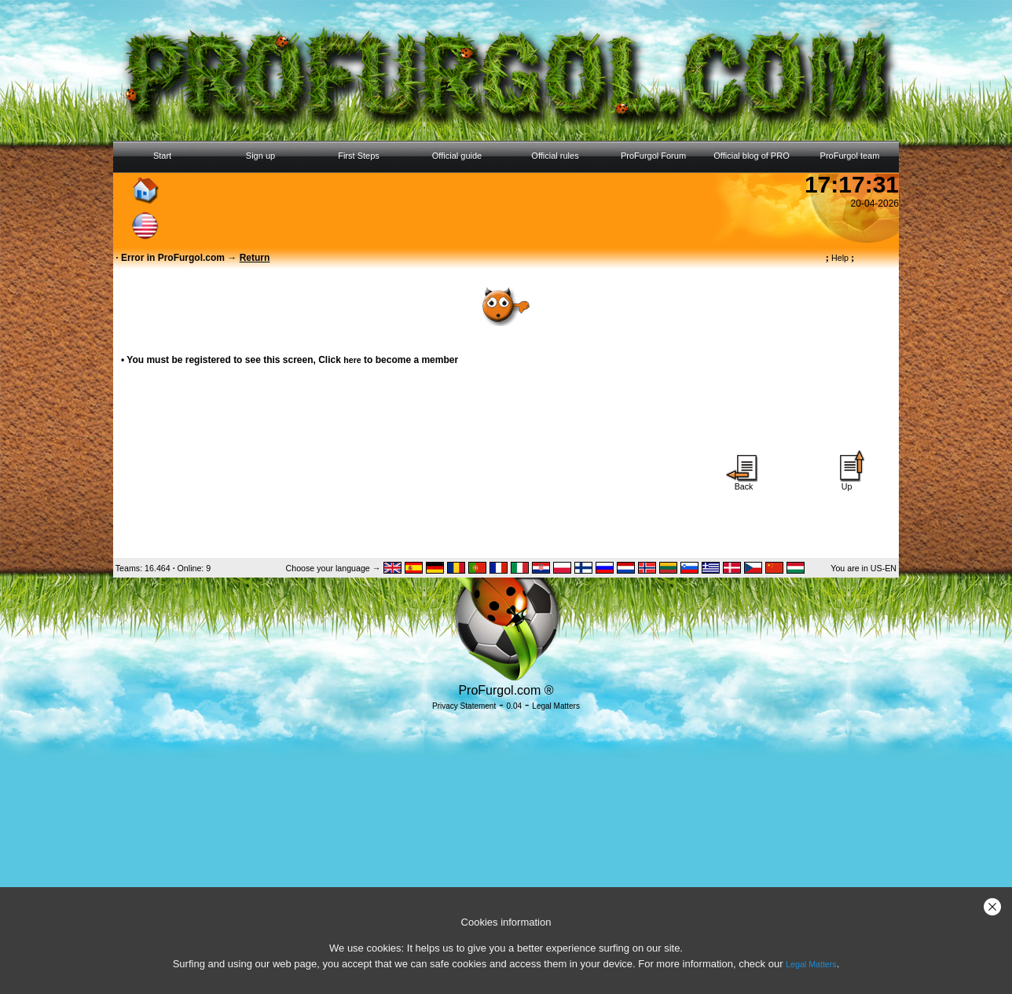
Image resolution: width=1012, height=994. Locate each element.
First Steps (359, 155)
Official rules (554, 155)
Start (162, 155)
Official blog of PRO (751, 155)
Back (744, 482)
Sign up (260, 155)
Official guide (457, 155)
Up (847, 482)
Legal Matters (811, 964)
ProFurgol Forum (653, 155)
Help (840, 257)
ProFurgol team (850, 155)
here (352, 360)
